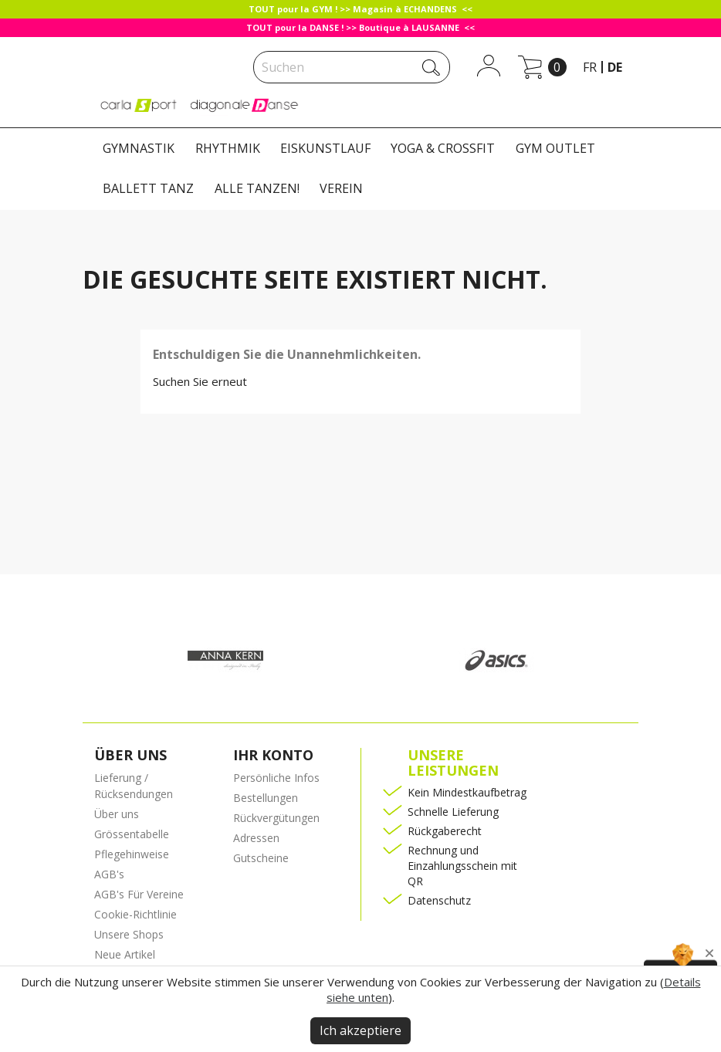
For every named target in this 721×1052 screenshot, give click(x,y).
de (615, 67)
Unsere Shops (129, 934)
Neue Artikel (124, 954)
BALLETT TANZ (148, 188)
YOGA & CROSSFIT (443, 148)
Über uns (116, 814)
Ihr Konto (273, 755)
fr (590, 67)
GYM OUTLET (555, 148)
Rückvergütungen (276, 817)
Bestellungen (265, 797)
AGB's (109, 874)
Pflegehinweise (131, 854)
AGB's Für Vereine (139, 894)
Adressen (256, 837)
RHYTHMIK (227, 148)
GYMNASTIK (138, 148)
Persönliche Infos (276, 777)
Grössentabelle (131, 834)
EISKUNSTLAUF (325, 148)
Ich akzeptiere (360, 1030)
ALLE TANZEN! (257, 188)
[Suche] (351, 67)
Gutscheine (261, 858)
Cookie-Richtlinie (135, 914)
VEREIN (341, 188)
